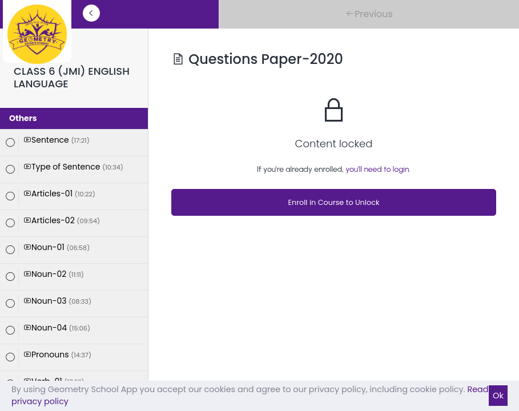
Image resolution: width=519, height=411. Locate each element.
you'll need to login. (378, 169)
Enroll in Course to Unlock (333, 202)
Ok (498, 395)
